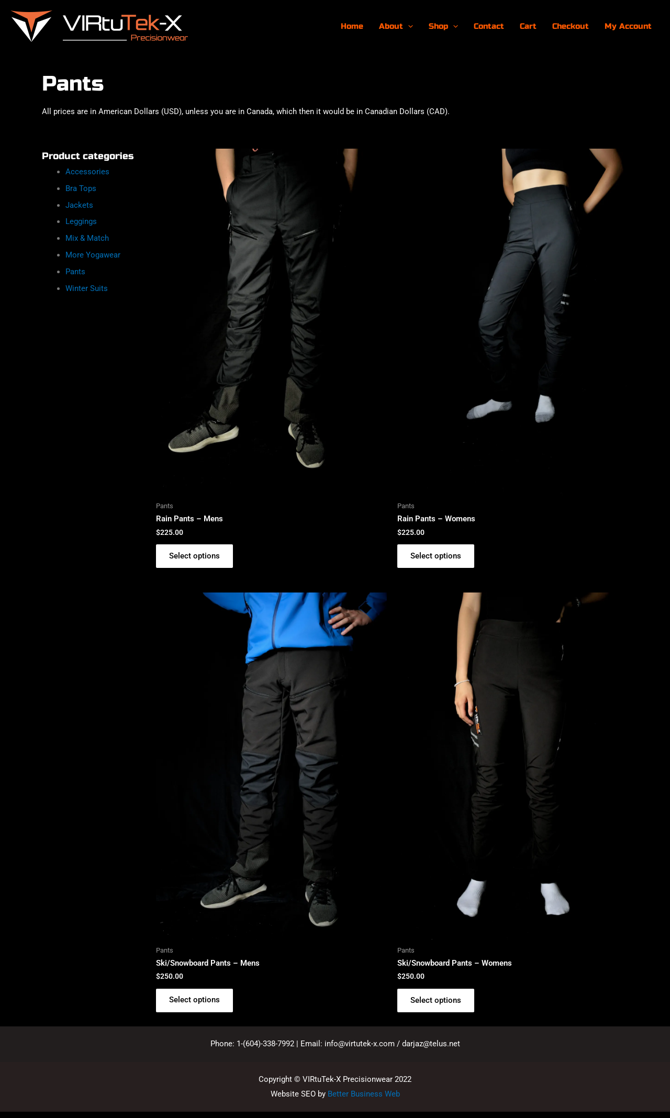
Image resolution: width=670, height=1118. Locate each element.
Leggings (81, 221)
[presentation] (408, 26)
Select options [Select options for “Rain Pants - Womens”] (438, 557)
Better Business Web (364, 1099)
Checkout (570, 26)
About (396, 26)
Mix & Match (87, 238)
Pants (75, 271)
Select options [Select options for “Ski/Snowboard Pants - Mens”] (197, 1004)
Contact (489, 26)
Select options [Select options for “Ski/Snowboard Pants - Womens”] (438, 1004)
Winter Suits (86, 288)
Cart (528, 26)
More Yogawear (92, 255)
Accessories (87, 171)
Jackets (79, 205)
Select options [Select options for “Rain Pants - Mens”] (197, 557)
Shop (443, 26)
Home (352, 26)
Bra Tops (80, 188)
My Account (628, 26)
